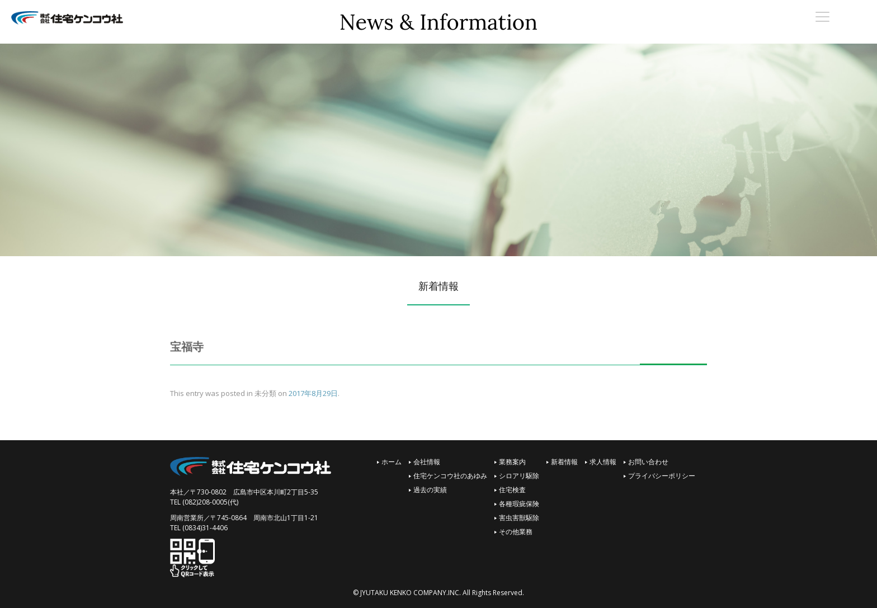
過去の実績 (430, 489)
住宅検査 (512, 489)
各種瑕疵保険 (519, 503)
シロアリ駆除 (519, 475)
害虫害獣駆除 (519, 517)
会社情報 (426, 461)
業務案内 (512, 461)
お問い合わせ (648, 461)
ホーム (391, 461)
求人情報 (603, 461)
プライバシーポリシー (661, 475)
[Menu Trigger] (822, 16)
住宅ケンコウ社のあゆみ (450, 475)
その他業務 (515, 531)
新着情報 (564, 461)
